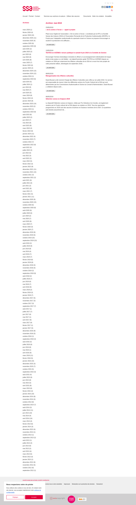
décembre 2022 (28, 136)
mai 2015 (26, 383)
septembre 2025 (28, 46)
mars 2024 (26, 95)
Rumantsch (100, 484)
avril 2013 (26, 451)
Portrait (31, 16)
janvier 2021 (27, 196)
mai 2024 (26, 90)
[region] (24, 491)
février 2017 (27, 325)
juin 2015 (26, 380)
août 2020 (26, 210)
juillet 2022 (26, 150)
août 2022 (26, 147)
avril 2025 (26, 60)
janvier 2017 (27, 328)
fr (105, 3)
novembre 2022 (28, 139)
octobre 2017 (27, 303)
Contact (37, 16)
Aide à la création (98, 16)
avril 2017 (26, 320)
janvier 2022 (27, 166)
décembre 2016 (28, 331)
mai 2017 (26, 317)
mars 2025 (26, 62)
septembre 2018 (28, 273)
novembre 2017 (28, 300)
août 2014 (26, 407)
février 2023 (27, 131)
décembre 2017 (28, 298)
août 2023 (26, 114)
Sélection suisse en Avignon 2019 (58, 99)
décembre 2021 (28, 169)
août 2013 (26, 440)
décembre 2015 (28, 363)
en (112, 3)
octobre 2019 (27, 238)
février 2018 (27, 292)
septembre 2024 (28, 79)
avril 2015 (26, 385)
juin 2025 (26, 54)
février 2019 (27, 259)
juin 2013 (26, 446)
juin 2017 (26, 314)
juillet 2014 (26, 410)
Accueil (25, 16)
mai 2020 (26, 218)
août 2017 (26, 309)
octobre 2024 (27, 76)
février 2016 (27, 358)
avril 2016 (26, 353)
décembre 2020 (28, 199)
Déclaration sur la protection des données (83, 484)
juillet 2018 (26, 279)
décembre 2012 (28, 462)
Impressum (67, 484)
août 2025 (26, 49)
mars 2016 (26, 355)
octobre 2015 (27, 369)
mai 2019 (26, 251)
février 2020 (27, 227)
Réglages (15, 497)
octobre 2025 (27, 43)
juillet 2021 (26, 183)
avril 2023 (26, 125)
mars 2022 (26, 161)
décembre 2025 (28, 38)
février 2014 (27, 424)
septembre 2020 (28, 207)
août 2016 (26, 342)
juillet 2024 (26, 84)
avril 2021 (26, 188)
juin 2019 (26, 248)
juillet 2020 (26, 213)
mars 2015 (26, 388)
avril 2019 (26, 254)
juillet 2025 (26, 51)
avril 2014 (26, 418)
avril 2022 (26, 158)
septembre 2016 (28, 339)
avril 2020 (26, 221)
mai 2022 (26, 155)
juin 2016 (26, 347)
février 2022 (27, 164)
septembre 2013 (28, 437)
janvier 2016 (27, 361)
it (110, 3)
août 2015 (26, 374)
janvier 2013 (27, 459)
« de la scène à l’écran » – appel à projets (60, 29)
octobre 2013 (27, 435)
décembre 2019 (28, 232)
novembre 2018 (28, 268)
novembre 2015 (28, 366)
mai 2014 (26, 415)
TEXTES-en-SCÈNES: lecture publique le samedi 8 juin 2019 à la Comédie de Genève (76, 53)
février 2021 (27, 194)
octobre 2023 (27, 109)
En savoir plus (50, 44)
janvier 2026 (27, 35)
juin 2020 (26, 216)
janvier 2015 (27, 394)
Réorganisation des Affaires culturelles (60, 76)
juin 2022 (26, 153)
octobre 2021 (27, 175)
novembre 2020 (28, 202)
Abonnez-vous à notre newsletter (53, 484)
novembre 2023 (28, 106)
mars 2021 (26, 191)
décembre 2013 (28, 429)
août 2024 (26, 81)
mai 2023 (26, 123)
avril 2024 (26, 92)
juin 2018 (26, 281)
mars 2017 (26, 322)
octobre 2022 (27, 142)
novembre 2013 (28, 432)
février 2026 (27, 32)
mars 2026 (26, 29)
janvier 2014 (27, 426)
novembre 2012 (28, 465)
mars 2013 (26, 454)
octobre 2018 (27, 270)
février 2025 (27, 65)
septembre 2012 (28, 470)
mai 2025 (26, 57)
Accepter (34, 497)
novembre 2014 (28, 399)
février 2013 (27, 457)
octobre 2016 (27, 336)
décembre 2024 (28, 71)
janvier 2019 (27, 262)
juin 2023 (26, 120)
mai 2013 (26, 448)
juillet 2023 (26, 117)
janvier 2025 (27, 68)
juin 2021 (26, 186)
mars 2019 (26, 257)
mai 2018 (26, 284)
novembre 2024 (28, 73)
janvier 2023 (27, 134)
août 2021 (26, 180)
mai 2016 (26, 350)
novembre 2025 (28, 40)
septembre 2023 (28, 112)
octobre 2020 (27, 205)
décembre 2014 (28, 396)
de (108, 3)
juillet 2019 (26, 246)
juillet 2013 (26, 443)
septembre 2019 (28, 240)
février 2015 (27, 391)
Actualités (108, 16)
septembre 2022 (28, 144)
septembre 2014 (28, 405)
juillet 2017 (26, 311)
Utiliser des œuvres (73, 16)
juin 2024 (26, 87)
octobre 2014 (27, 402)
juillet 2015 (26, 377)
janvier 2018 (27, 295)
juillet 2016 (26, 344)
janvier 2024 (27, 101)
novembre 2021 (28, 172)
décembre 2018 (28, 265)
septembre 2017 (28, 306)
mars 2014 (26, 421)
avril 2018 (26, 287)
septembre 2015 (28, 372)
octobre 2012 (27, 467)
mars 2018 (26, 290)
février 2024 (27, 98)
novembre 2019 (28, 235)
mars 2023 (26, 128)
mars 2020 (26, 224)
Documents (87, 16)
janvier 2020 (27, 229)
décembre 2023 (28, 103)
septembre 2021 (28, 177)
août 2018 (26, 276)
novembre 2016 (28, 333)
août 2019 (26, 243)
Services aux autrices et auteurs (54, 16)
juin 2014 (26, 413)
